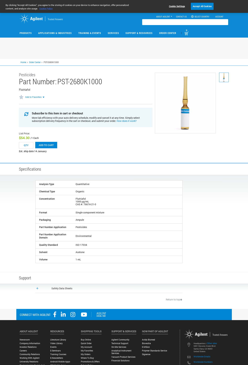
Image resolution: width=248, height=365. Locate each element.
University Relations (29, 361)
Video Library (56, 343)
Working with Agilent (29, 358)
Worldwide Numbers (203, 361)
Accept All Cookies (202, 6)
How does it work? (127, 121)
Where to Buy (87, 358)
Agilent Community (120, 339)
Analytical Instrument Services (121, 352)
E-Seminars (55, 350)
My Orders (85, 354)
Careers (23, 350)
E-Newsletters (56, 358)
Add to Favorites (33, 97)
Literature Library (58, 339)
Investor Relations (28, 347)
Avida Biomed (148, 339)
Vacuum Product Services (123, 357)
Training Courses (58, 354)
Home (23, 62)
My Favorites (87, 350)
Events (53, 347)
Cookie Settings (177, 6)
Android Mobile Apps (60, 361)
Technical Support (119, 343)
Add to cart (46, 145)
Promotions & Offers (90, 361)
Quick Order (86, 343)
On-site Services (118, 347)
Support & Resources (139, 33)
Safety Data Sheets (61, 288)
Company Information (30, 343)
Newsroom (25, 339)
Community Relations (30, 354)
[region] (124, 6)
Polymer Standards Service (154, 350)
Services (113, 33)
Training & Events (89, 33)
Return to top (174, 299)
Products (26, 33)
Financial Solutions (120, 360)
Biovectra (146, 343)
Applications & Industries (55, 33)
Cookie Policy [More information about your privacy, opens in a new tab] (46, 8)
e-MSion (146, 347)
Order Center (167, 33)
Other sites (212, 343)
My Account (86, 347)
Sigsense (146, 354)
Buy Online (86, 339)
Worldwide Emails (202, 356)
